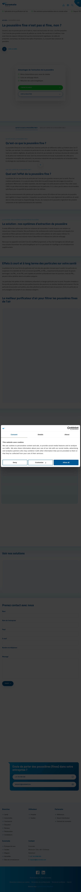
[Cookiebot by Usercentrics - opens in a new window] (68, 428)
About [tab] (67, 434)
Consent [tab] (14, 434)
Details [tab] (40, 434)
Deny (15, 462)
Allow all (66, 462)
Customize (40, 462)
